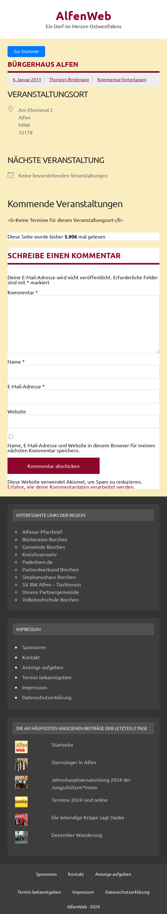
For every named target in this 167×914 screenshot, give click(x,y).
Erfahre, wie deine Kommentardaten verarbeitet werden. (71, 486)
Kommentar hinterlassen (121, 79)
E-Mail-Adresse (26, 386)
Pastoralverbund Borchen (50, 569)
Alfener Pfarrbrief (42, 531)
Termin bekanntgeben (46, 677)
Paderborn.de (37, 562)
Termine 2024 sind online (79, 799)
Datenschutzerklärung (46, 697)
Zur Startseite (26, 51)
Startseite (62, 744)
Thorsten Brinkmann (69, 79)
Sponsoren (34, 647)
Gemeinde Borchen (43, 547)
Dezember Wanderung (76, 835)
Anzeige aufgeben (42, 667)
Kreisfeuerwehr (39, 554)
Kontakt (31, 657)
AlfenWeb (83, 15)
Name (16, 361)
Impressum (34, 687)
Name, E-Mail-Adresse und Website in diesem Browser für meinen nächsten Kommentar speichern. (81, 448)
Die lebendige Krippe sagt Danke (87, 817)
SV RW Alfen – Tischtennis (51, 584)
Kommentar (23, 292)
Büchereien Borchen (44, 539)
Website (17, 411)
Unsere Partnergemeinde (50, 592)
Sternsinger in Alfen (73, 762)
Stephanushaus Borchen (49, 577)
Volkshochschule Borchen (50, 599)
